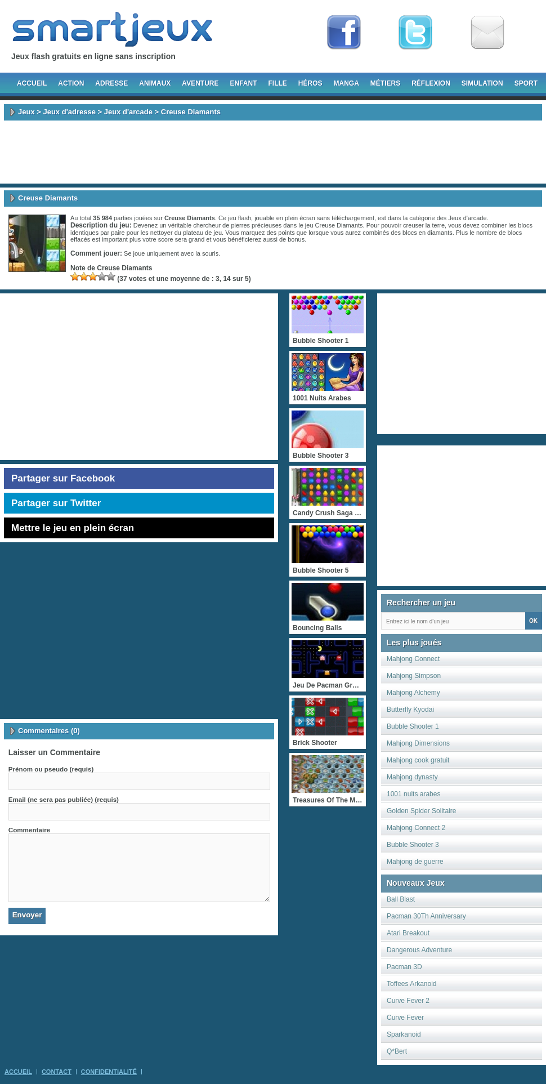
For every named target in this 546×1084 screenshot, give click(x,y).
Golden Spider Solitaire (421, 811)
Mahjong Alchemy (413, 693)
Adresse (111, 83)
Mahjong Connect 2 (416, 828)
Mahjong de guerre (415, 862)
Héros (310, 83)
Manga (346, 83)
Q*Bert (397, 1051)
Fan (344, 33)
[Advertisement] (273, 152)
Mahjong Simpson (414, 676)
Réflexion (430, 83)
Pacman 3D (404, 967)
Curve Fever (405, 1017)
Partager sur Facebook (63, 478)
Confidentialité (109, 1071)
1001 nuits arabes (413, 794)
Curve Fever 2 (408, 1001)
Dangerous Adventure (419, 950)
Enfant (243, 83)
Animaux (155, 83)
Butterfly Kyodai (410, 709)
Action (71, 83)
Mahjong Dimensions (418, 743)
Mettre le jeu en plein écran (72, 528)
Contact (56, 1071)
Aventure (200, 83)
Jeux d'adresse (69, 112)
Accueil (32, 83)
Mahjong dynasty (412, 777)
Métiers (385, 83)
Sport (526, 83)
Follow (415, 33)
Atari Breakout (408, 933)
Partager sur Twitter (56, 503)
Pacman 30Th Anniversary (426, 916)
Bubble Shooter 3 (413, 845)
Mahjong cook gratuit (418, 760)
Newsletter (487, 33)
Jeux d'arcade (128, 112)
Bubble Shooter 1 (413, 726)
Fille (277, 83)
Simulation (482, 83)
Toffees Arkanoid (412, 984)
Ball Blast (401, 899)
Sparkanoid (404, 1034)
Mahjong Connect (413, 659)
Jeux (26, 112)
